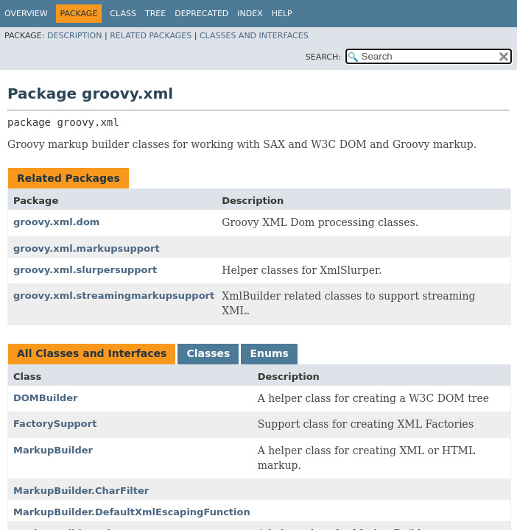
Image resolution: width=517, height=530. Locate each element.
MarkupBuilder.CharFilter (81, 490)
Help (282, 13)
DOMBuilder (45, 397)
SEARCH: (323, 57)
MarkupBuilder (53, 450)
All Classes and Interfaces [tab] (91, 353)
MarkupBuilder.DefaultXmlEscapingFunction (131, 511)
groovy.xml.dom (56, 221)
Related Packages (150, 35)
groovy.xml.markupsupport (86, 248)
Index (249, 13)
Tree (155, 13)
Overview (26, 13)
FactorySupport (54, 423)
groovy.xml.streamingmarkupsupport (113, 295)
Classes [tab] (208, 353)
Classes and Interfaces (254, 35)
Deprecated (201, 13)
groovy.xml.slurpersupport (85, 269)
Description (74, 35)
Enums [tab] (269, 353)
